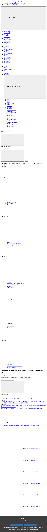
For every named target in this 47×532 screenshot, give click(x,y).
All (1, 147)
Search (2, 131)
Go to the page (39, 163)
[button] (25, 184)
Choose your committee (9, 163)
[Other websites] (25, 87)
